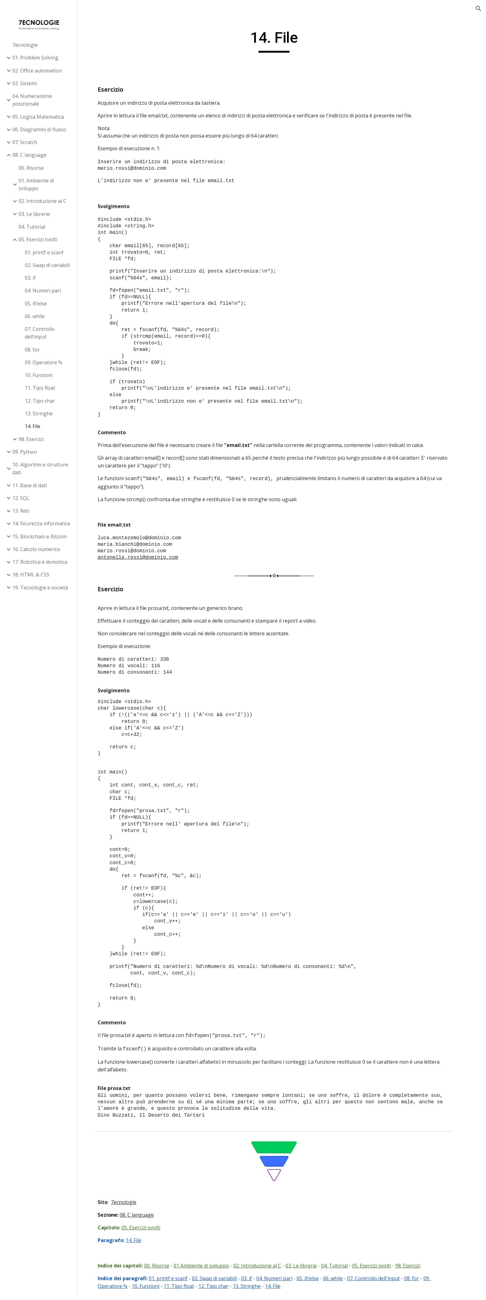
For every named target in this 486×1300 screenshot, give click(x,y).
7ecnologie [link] (25, 45)
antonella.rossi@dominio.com (145, 557)
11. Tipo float (186, 1286)
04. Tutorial (342, 1265)
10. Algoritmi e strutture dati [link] (40, 468)
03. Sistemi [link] (24, 83)
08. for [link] (32, 349)
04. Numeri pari (282, 1278)
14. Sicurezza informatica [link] (41, 523)
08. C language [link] (29, 154)
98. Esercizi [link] (31, 439)
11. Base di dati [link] (29, 485)
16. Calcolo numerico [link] (36, 549)
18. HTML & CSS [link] (30, 574)
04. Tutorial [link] (32, 226)
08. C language (144, 1214)
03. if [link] (30, 277)
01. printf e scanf (176, 1278)
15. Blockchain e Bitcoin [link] (39, 536)
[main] (282, 40)
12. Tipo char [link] (40, 400)
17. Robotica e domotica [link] (39, 561)
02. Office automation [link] (37, 70)
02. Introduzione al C (265, 1265)
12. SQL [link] (20, 498)
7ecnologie (131, 1202)
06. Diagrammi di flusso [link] (39, 129)
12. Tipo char (221, 1286)
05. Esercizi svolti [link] (38, 239)
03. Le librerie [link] (34, 214)
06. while (341, 1278)
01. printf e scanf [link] (44, 252)
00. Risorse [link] (31, 167)
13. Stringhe (254, 1286)
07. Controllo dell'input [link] (40, 333)
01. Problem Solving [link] (35, 57)
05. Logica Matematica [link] (38, 116)
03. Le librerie (309, 1265)
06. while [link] (35, 316)
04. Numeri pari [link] (43, 290)
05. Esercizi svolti (148, 1227)
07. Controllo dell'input (381, 1278)
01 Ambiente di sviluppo (209, 1265)
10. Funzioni (153, 1286)
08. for (419, 1278)
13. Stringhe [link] (39, 413)
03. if (254, 1278)
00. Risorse (164, 1265)
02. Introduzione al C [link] (42, 201)
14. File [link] (32, 426)
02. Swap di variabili (222, 1278)
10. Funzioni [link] (38, 375)
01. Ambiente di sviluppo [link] (36, 184)
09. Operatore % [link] (43, 362)
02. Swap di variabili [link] (47, 265)
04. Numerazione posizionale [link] (32, 100)
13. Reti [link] (20, 510)
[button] (478, 8)
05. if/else (315, 1278)
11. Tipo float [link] (40, 387)
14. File (141, 1240)
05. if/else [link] (36, 303)
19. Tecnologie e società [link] (40, 587)
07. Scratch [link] (24, 142)
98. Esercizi (415, 1265)
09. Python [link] (24, 452)
